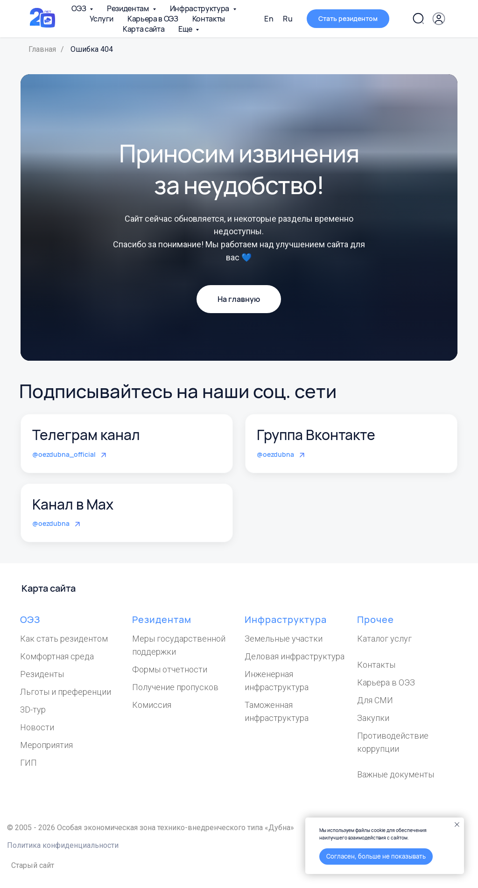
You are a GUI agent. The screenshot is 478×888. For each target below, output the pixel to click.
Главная (42, 49)
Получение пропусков (175, 687)
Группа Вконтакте (316, 434)
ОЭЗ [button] (79, 8)
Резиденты (42, 674)
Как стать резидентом (64, 638)
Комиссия (151, 705)
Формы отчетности (169, 669)
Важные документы (395, 774)
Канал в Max (72, 504)
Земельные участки (284, 638)
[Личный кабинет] (439, 19)
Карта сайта (143, 29)
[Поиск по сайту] (418, 19)
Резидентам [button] (128, 8)
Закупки (373, 718)
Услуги (101, 19)
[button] (348, 18)
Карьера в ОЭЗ (152, 19)
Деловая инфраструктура (294, 656)
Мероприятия (46, 745)
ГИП (28, 763)
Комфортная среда (57, 656)
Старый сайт (32, 865)
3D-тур (33, 709)
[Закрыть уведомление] (457, 824)
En (269, 19)
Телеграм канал (86, 434)
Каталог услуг (384, 638)
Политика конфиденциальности (63, 845)
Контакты (208, 19)
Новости (37, 727)
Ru (288, 19)
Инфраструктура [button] (200, 8)
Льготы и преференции (65, 692)
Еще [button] (185, 29)
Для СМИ (375, 700)
